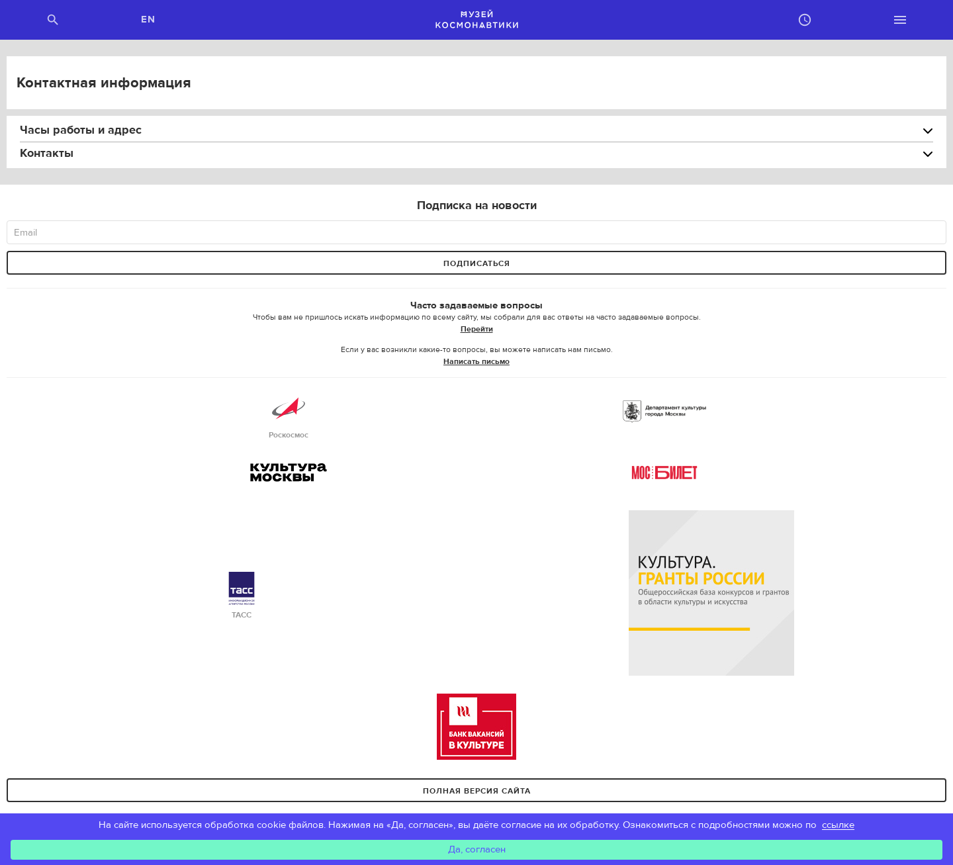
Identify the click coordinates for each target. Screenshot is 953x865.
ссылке (838, 825)
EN (148, 19)
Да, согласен (477, 849)
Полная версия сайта (477, 791)
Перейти (477, 329)
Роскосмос (288, 416)
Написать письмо (476, 361)
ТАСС (241, 596)
